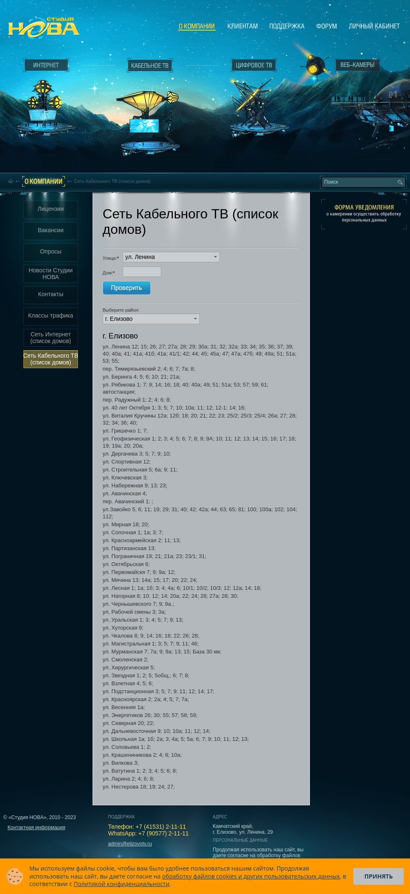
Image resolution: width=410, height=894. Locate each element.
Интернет (46, 65)
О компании (197, 26)
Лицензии (51, 208)
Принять (378, 876)
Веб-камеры (312, 67)
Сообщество (327, 26)
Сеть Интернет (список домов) (50, 337)
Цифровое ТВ (249, 95)
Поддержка (287, 26)
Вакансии (51, 230)
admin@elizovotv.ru (130, 844)
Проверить (127, 288)
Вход (359, 139)
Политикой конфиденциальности (122, 884)
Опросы (50, 251)
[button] (171, 257)
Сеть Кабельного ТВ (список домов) (50, 359)
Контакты (50, 294)
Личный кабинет (374, 26)
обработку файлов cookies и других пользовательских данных (251, 876)
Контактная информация (36, 827)
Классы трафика (50, 315)
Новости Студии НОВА (50, 273)
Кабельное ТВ (150, 111)
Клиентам (243, 26)
